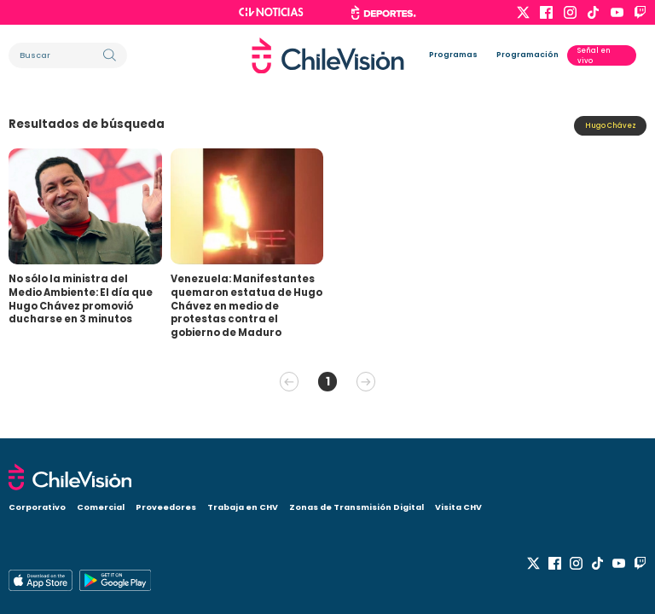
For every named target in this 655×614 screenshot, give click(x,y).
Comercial (101, 507)
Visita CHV (458, 507)
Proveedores (166, 507)
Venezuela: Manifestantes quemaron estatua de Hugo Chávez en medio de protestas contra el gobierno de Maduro (246, 305)
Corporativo (37, 507)
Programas (453, 54)
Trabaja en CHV (242, 507)
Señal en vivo (594, 55)
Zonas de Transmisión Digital (356, 507)
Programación (527, 54)
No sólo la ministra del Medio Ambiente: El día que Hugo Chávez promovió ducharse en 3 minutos (81, 299)
